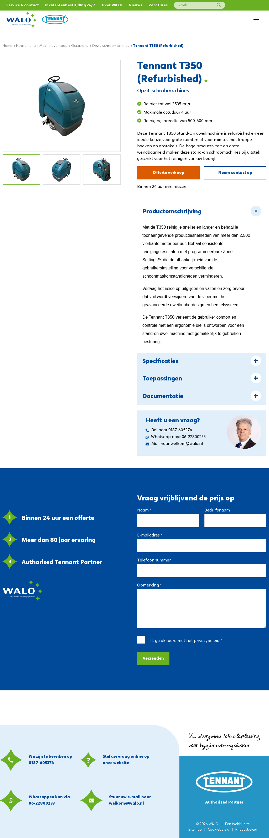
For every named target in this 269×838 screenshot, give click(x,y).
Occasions (79, 46)
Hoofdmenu (26, 46)
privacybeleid (206, 641)
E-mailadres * (149, 535)
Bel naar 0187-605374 (169, 430)
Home (7, 46)
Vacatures (158, 5)
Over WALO (112, 5)
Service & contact (22, 5)
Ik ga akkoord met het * (186, 641)
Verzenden (153, 658)
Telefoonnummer (154, 560)
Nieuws (135, 5)
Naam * (144, 510)
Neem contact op (235, 173)
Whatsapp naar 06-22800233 (176, 437)
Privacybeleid (246, 830)
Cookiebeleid (218, 830)
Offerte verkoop (168, 173)
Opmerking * (149, 585)
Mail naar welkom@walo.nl (174, 444)
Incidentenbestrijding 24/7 (70, 5)
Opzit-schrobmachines (110, 46)
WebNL (237, 824)
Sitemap (195, 830)
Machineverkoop (53, 46)
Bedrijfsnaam (217, 510)
